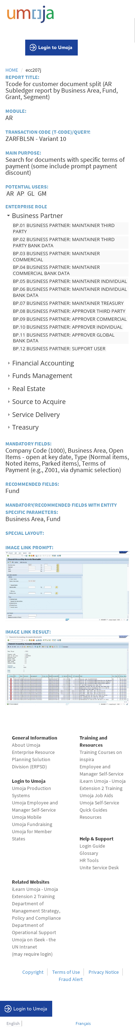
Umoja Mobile (26, 817)
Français (83, 1023)
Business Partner (37, 215)
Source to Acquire (39, 401)
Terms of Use (66, 972)
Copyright (33, 972)
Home (11, 70)
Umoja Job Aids (96, 795)
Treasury (25, 427)
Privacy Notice (104, 972)
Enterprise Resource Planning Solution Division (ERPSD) (33, 759)
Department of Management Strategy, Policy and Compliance (36, 910)
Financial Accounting (43, 363)
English (13, 1023)
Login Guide (92, 846)
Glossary (89, 853)
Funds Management (42, 375)
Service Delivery (36, 414)
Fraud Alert (71, 979)
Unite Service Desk (99, 867)
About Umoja (26, 745)
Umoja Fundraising (32, 824)
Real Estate (28, 388)
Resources (91, 817)
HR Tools (89, 860)
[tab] (67, 215)
